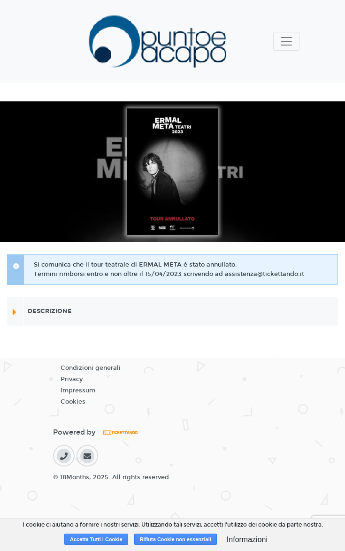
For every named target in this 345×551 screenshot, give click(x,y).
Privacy (72, 379)
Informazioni (247, 539)
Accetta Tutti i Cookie (96, 539)
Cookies (73, 402)
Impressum (78, 390)
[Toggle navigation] (286, 41)
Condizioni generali (91, 368)
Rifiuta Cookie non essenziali (175, 539)
